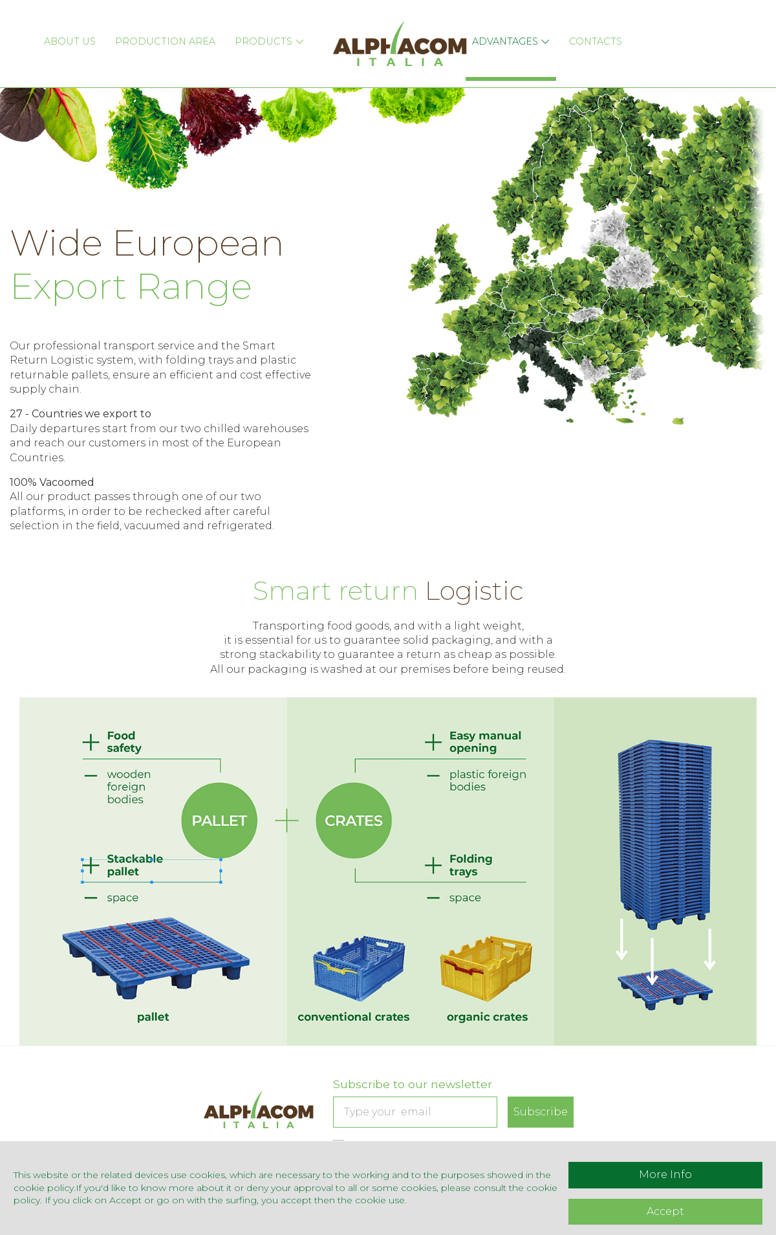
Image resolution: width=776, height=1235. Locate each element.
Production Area (156, 35)
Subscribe (540, 1112)
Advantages (514, 35)
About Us (54, 35)
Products (266, 35)
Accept (665, 1211)
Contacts (605, 35)
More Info (665, 1174)
